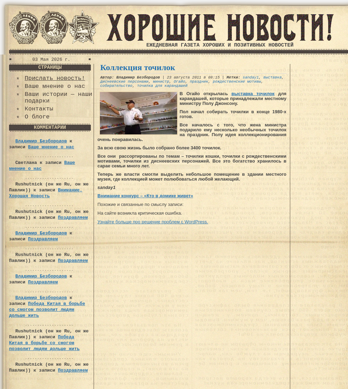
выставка (272, 77)
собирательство (116, 86)
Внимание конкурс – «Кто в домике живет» (145, 195)
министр (161, 82)
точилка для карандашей (162, 86)
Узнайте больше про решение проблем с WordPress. (152, 221)
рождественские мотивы (237, 82)
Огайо (179, 82)
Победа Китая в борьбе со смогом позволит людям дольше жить (47, 309)
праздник (199, 82)
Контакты (39, 109)
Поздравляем (73, 217)
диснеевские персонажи (124, 82)
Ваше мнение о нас (55, 86)
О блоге (37, 117)
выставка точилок (253, 93)
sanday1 (251, 77)
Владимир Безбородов (41, 141)
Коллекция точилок (137, 67)
